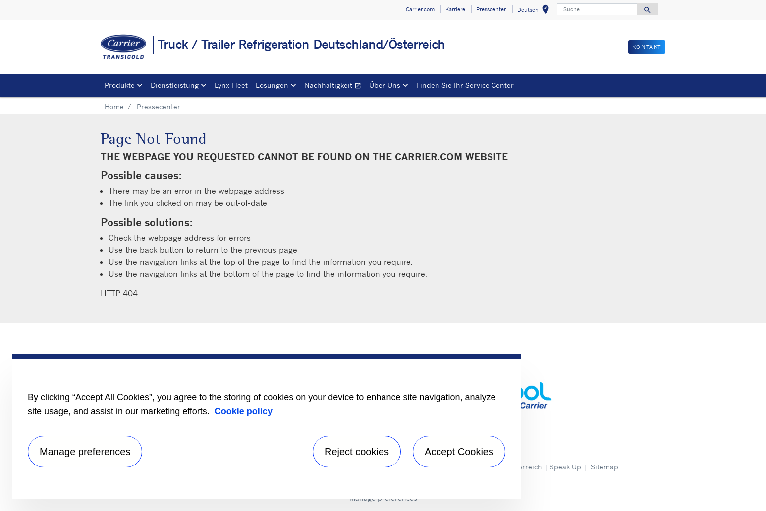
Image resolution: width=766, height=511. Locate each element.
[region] (266, 426)
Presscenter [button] (491, 9)
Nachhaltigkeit (334, 86)
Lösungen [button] (272, 85)
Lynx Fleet (231, 85)
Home (114, 106)
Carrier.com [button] (420, 9)
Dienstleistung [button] (175, 85)
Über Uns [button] (384, 85)
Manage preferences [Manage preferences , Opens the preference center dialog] (85, 451)
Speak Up (565, 467)
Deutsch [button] (535, 11)
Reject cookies (357, 451)
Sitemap (604, 467)
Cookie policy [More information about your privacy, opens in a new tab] (244, 411)
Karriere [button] (455, 9)
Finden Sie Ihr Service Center (465, 85)
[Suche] (597, 9)
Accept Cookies (459, 451)
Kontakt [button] (646, 47)
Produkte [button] (120, 85)
